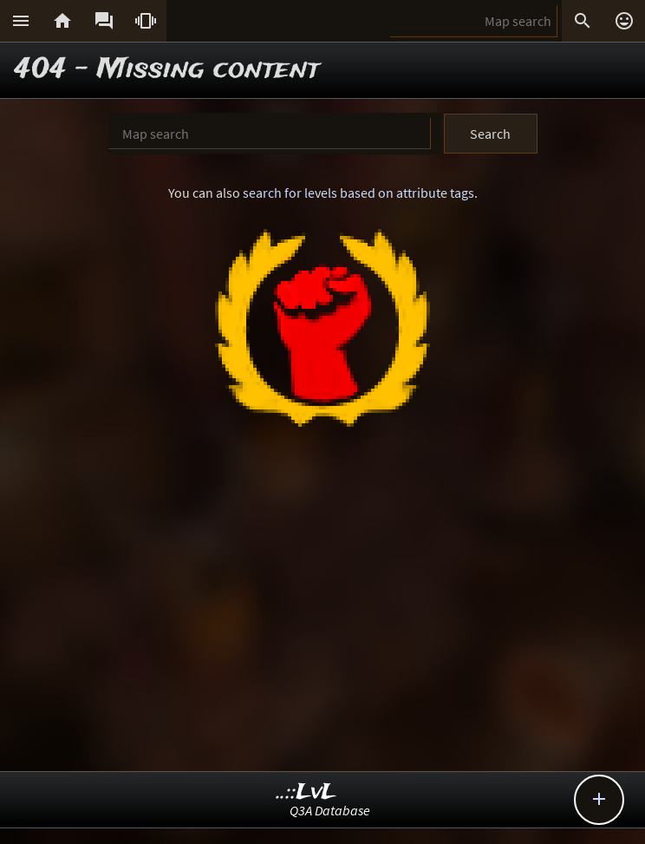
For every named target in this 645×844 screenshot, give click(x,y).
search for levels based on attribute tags (358, 192)
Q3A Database (330, 810)
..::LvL (306, 792)
